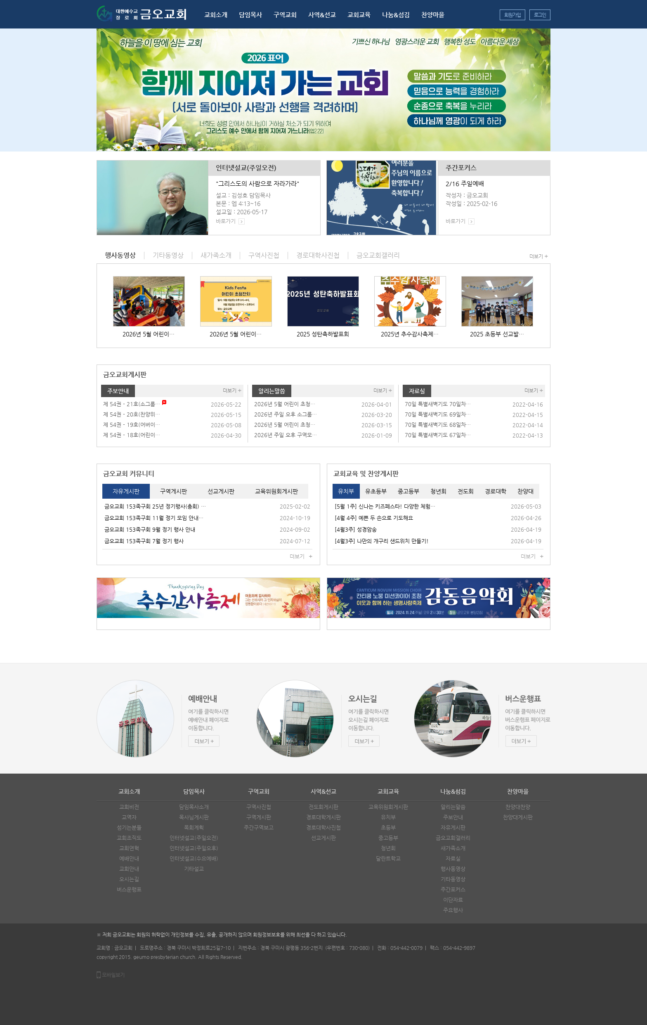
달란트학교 (388, 858)
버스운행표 (129, 889)
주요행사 (453, 910)
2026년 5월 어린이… (149, 334)
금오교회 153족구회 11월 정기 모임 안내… (153, 518)
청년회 (388, 848)
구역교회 (285, 14)
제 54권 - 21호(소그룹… (131, 404)
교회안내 (129, 869)
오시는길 (129, 879)
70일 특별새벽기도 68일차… (438, 424)
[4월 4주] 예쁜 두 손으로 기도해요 (374, 518)
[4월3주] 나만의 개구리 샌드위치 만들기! (382, 541)
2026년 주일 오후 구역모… (285, 435)
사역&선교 (322, 14)
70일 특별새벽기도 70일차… (438, 404)
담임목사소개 (194, 807)
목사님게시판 (194, 817)
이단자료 (453, 900)
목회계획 (194, 827)
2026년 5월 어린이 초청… (284, 404)
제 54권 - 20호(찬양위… (131, 414)
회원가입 (512, 15)
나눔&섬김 (396, 14)
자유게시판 (453, 827)
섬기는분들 (129, 827)
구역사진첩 (258, 807)
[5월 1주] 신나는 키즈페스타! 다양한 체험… (385, 506)
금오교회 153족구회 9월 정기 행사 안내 (149, 529)
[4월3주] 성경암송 (356, 529)
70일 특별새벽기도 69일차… (438, 414)
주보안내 (118, 391)
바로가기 (226, 221)
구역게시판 (258, 817)
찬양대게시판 (518, 817)
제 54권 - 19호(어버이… (131, 424)
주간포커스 (461, 168)
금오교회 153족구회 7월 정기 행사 (144, 541)
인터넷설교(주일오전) (246, 168)
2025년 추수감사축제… (410, 334)
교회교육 (359, 14)
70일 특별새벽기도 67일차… (438, 435)
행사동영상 (453, 869)
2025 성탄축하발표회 (323, 334)
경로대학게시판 (323, 817)
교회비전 (129, 807)
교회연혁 (129, 848)
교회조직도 (129, 838)
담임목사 (250, 14)
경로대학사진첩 (323, 827)
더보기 (536, 256)
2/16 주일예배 (465, 183)
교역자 (129, 817)
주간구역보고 (259, 827)
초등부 (388, 827)
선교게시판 (323, 838)
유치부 (388, 817)
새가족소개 (453, 848)
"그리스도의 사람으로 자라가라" (257, 183)
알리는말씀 (271, 391)
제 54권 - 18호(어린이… (131, 435)
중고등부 (388, 838)
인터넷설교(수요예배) (194, 858)
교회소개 (215, 14)
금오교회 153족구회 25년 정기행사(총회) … (155, 506)
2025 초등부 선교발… (497, 334)
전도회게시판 (323, 807)
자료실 (417, 391)
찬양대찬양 (517, 807)
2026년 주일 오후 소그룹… (285, 414)
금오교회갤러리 (453, 838)
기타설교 (194, 869)
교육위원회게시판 (388, 807)
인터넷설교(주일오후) (194, 848)
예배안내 (129, 858)
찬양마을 (432, 14)
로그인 (540, 15)
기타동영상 (453, 879)
